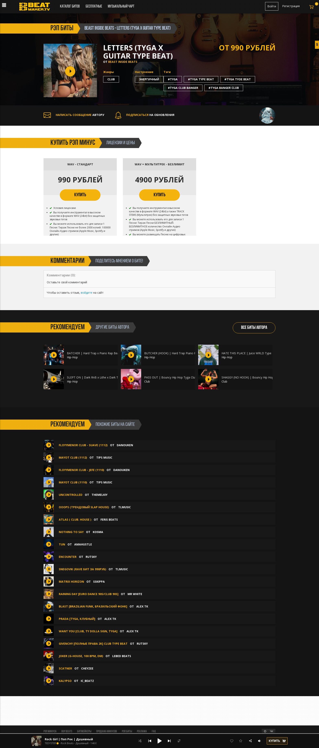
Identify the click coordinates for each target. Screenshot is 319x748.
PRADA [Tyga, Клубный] (77, 619)
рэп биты (61, 28)
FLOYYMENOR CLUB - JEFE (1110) (81, 470)
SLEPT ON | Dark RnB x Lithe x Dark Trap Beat (98, 377)
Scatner (65, 668)
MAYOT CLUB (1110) (73, 482)
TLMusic (124, 507)
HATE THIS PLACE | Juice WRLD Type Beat (250, 353)
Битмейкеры (84, 731)
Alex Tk (142, 606)
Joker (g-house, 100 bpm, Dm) (81, 656)
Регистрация (291, 6)
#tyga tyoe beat (237, 79)
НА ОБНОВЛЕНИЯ (144, 115)
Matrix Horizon (71, 581)
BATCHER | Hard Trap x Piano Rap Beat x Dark (98, 353)
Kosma (98, 532)
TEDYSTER (50, 743)
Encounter (67, 557)
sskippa (99, 581)
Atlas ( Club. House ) (75, 519)
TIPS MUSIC (104, 457)
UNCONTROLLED (70, 495)
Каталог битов (70, 6)
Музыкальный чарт (121, 6)
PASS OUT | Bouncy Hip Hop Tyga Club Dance (175, 377)
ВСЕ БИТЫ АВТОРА (254, 327)
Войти (271, 6)
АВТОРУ (74, 115)
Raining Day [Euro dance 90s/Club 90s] (88, 594)
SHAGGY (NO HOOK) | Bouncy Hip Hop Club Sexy (254, 377)
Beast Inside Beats (122, 62)
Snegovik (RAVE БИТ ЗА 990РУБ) (82, 569)
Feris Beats (109, 519)
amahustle (83, 544)
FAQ (154, 731)
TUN (62, 544)
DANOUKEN (125, 445)
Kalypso (65, 681)
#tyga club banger (183, 88)
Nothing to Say (71, 532)
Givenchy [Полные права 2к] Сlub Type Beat (93, 644)
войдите (86, 292)
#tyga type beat (201, 79)
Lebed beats (121, 656)
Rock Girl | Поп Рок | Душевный (69, 739)
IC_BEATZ (87, 681)
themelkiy (99, 495)
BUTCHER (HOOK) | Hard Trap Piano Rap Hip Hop (177, 353)
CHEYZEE (87, 668)
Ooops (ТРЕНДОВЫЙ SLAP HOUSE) (84, 507)
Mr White (135, 594)
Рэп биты (127, 731)
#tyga (173, 79)
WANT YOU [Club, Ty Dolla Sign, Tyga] (88, 631)
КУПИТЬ (80, 195)
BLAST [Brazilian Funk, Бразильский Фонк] (93, 606)
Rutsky (91, 557)
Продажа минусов (106, 731)
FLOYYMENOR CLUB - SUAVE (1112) (83, 445)
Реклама (142, 731)
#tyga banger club (224, 88)
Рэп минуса (50, 731)
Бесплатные (94, 6)
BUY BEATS (66, 731)
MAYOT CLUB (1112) (73, 457)
